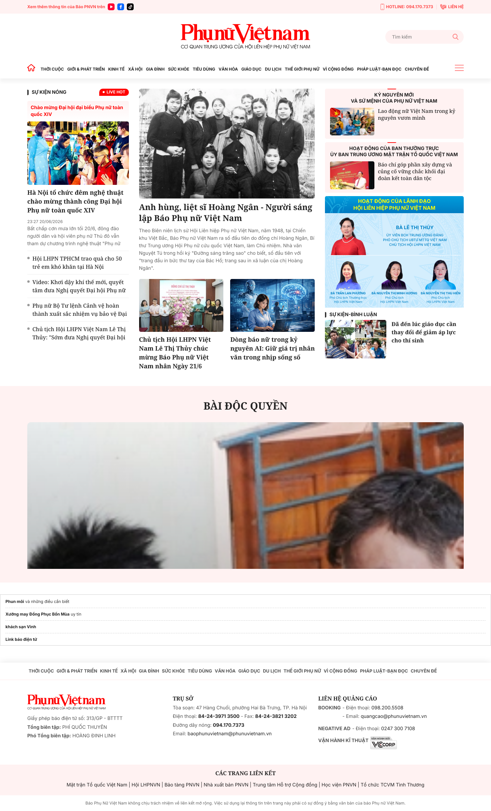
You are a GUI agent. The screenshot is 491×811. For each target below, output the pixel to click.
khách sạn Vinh (20, 626)
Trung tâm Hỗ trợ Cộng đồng (285, 785)
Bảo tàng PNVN (181, 785)
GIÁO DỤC (251, 69)
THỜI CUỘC (52, 69)
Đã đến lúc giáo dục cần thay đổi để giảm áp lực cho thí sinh (423, 332)
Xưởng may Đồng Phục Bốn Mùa (37, 614)
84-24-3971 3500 (218, 716)
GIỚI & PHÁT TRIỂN (86, 69)
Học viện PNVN (339, 785)
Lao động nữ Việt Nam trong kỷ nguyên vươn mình (416, 114)
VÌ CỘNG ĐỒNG (338, 69)
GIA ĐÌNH (155, 69)
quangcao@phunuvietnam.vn (394, 716)
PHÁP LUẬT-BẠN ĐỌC (379, 69)
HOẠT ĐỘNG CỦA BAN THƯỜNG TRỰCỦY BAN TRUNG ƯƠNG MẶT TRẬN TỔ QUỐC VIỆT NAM (394, 152)
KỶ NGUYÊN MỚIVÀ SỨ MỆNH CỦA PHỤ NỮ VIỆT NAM (394, 98)
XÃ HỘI (135, 69)
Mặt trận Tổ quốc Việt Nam (96, 785)
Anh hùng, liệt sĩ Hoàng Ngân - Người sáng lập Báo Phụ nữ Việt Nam (225, 213)
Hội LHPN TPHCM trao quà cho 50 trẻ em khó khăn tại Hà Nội (77, 262)
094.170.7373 (228, 725)
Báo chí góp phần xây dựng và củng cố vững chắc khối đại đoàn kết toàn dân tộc (415, 171)
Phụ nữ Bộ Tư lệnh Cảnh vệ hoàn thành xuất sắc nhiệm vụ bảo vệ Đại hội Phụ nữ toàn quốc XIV (79, 314)
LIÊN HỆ (452, 7)
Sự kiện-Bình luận (353, 315)
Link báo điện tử (21, 639)
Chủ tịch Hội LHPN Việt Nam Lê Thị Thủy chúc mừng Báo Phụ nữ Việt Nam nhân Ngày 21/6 (175, 353)
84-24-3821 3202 (276, 716)
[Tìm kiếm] (424, 37)
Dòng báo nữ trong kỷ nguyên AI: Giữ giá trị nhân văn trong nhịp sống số (272, 349)
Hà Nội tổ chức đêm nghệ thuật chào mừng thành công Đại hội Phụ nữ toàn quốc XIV (75, 202)
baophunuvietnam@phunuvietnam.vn (230, 734)
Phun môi (14, 601)
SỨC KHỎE (178, 69)
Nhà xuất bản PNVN (226, 785)
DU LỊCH (273, 69)
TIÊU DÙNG (204, 69)
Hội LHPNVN (146, 785)
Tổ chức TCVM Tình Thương (393, 785)
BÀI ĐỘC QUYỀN (246, 406)
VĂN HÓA (228, 69)
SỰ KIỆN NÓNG (49, 92)
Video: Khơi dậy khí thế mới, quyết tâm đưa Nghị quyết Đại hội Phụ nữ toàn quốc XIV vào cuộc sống (79, 290)
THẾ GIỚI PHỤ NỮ (302, 69)
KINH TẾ (116, 69)
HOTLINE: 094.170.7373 (407, 7)
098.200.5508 (387, 708)
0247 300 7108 (398, 729)
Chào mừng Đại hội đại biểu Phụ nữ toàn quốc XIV (77, 111)
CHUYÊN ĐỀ (417, 69)
